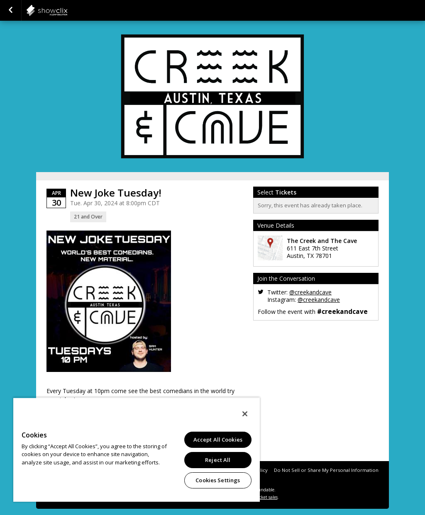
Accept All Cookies (217, 439)
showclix (67, 10)
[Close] (245, 414)
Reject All (217, 460)
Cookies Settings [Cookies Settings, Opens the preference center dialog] (217, 480)
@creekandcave (310, 292)
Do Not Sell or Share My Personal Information (326, 470)
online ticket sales (260, 497)
